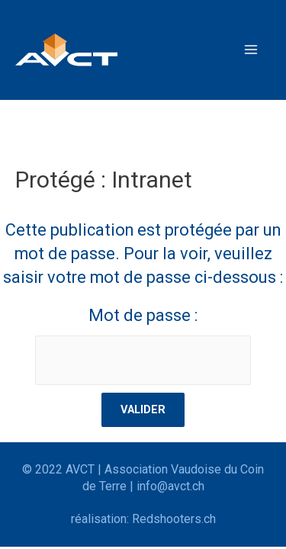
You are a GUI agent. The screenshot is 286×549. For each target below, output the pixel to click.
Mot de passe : (143, 345)
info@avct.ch (170, 486)
